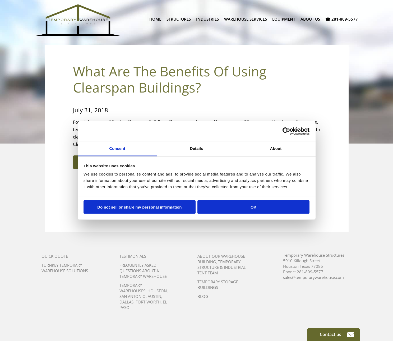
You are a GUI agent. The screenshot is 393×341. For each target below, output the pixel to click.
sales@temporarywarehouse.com (313, 277)
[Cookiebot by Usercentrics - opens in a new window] (286, 131)
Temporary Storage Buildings (217, 284)
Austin (154, 296)
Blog (202, 296)
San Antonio (132, 296)
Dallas (126, 302)
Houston (157, 290)
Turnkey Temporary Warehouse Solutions (64, 267)
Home (155, 19)
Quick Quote (54, 256)
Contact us (337, 334)
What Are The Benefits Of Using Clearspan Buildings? (169, 79)
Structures (179, 19)
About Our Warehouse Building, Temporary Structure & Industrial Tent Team (221, 264)
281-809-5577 (310, 271)
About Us (310, 19)
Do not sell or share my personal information (139, 207)
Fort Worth (148, 302)
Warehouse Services (245, 19)
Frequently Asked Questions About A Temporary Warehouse (143, 270)
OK (254, 207)
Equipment (283, 19)
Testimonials (132, 256)
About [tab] (276, 148)
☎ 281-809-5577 (341, 19)
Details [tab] (196, 148)
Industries (207, 19)
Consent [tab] (117, 148)
